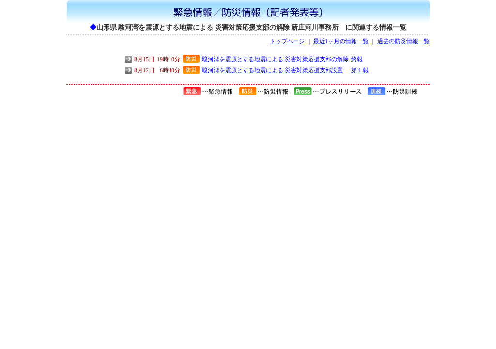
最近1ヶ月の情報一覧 (341, 41)
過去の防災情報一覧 (403, 41)
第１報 (360, 70)
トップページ (287, 41)
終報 (357, 59)
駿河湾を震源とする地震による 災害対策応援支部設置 (272, 70)
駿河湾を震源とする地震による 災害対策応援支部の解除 (275, 59)
